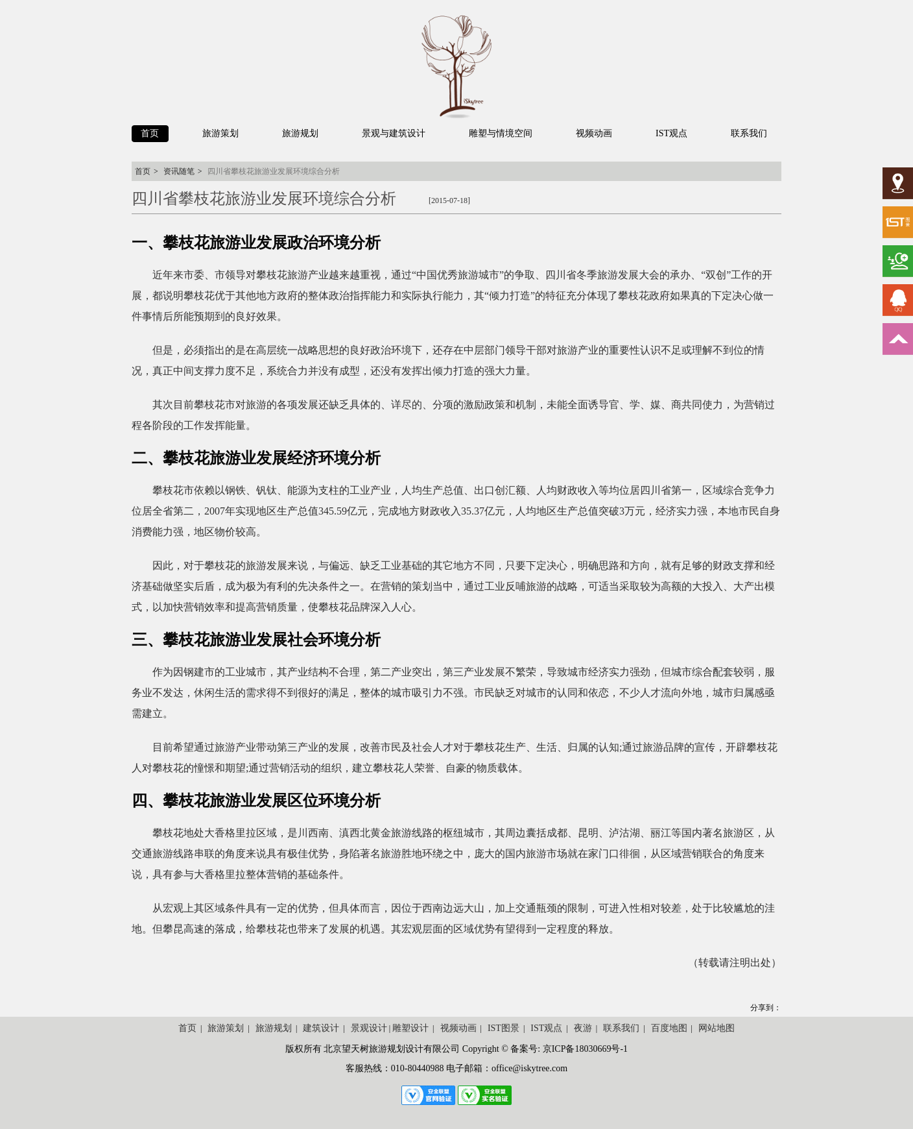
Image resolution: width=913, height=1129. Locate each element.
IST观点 (546, 1028)
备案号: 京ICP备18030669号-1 (569, 1049)
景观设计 (369, 1028)
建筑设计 (321, 1028)
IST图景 (503, 1028)
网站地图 (716, 1028)
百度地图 (669, 1028)
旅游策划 (226, 1028)
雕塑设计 (410, 1028)
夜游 (583, 1028)
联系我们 (621, 1028)
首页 (142, 171)
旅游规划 (273, 1028)
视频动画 (458, 1028)
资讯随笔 (179, 171)
